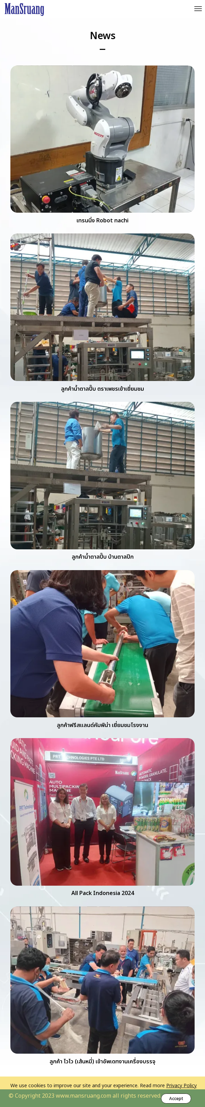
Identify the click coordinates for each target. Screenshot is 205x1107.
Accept (176, 1098)
